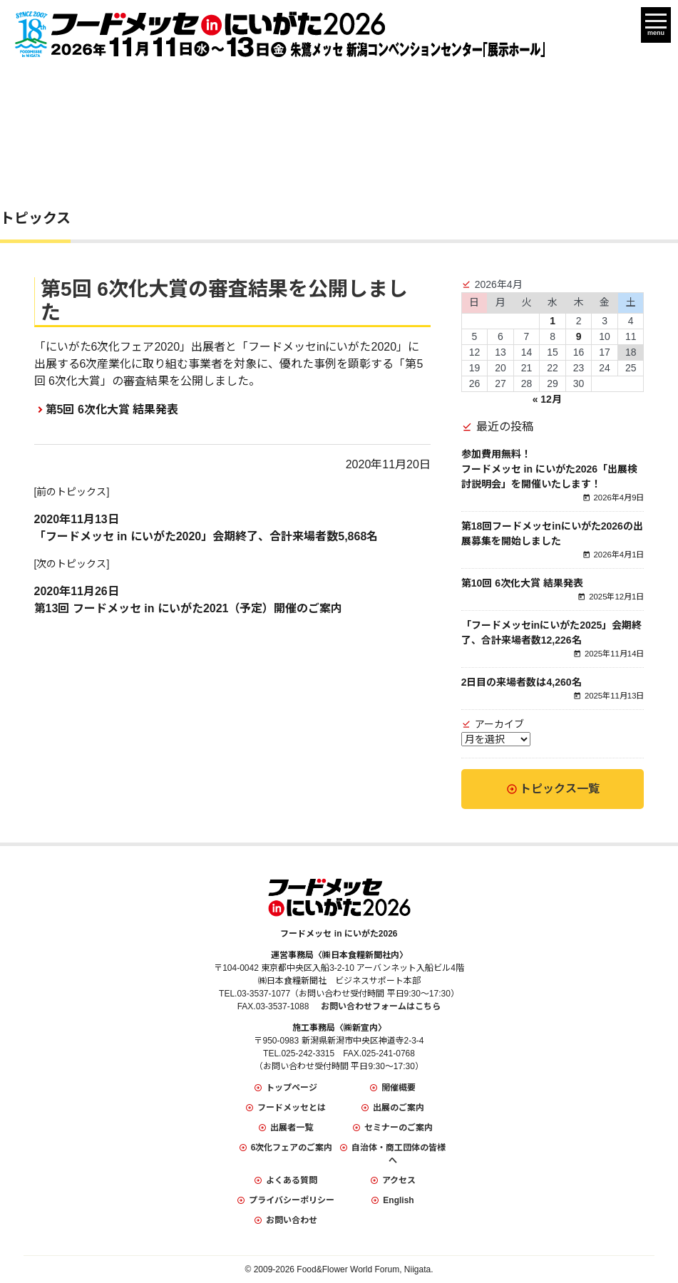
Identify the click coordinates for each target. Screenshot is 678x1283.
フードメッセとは (291, 1108)
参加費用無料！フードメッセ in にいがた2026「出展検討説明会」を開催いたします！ (549, 469)
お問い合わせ (291, 1220)
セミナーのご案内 (398, 1128)
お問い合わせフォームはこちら (381, 1006)
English (398, 1200)
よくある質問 (291, 1180)
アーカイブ (499, 724)
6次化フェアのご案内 (292, 1148)
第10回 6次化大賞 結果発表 (522, 583)
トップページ (291, 1088)
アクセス (399, 1180)
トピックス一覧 (560, 789)
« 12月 (547, 399)
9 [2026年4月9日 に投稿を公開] (579, 336)
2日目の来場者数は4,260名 (521, 682)
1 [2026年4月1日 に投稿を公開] (552, 320)
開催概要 (398, 1088)
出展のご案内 (398, 1108)
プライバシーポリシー (291, 1200)
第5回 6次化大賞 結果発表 (112, 409)
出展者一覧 (291, 1128)
